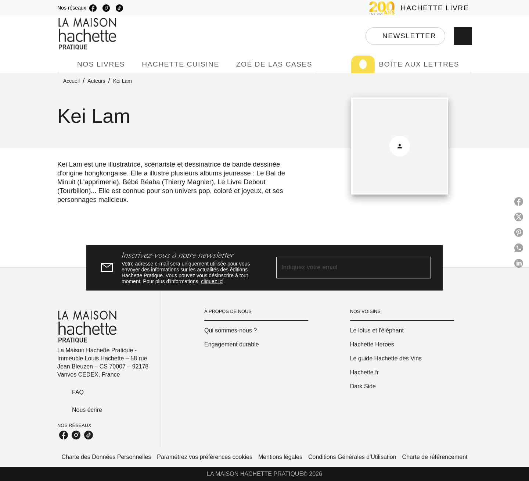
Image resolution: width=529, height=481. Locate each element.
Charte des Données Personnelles (106, 457)
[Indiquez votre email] (344, 268)
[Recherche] (463, 36)
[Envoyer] (422, 268)
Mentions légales (280, 457)
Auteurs (96, 81)
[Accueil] (88, 33)
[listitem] (93, 8)
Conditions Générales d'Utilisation (352, 457)
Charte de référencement (435, 457)
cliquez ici (212, 281)
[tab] (65, 64)
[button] (405, 36)
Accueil (71, 81)
